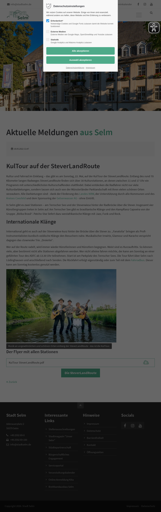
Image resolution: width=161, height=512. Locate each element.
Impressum (90, 68)
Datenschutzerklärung (75, 68)
